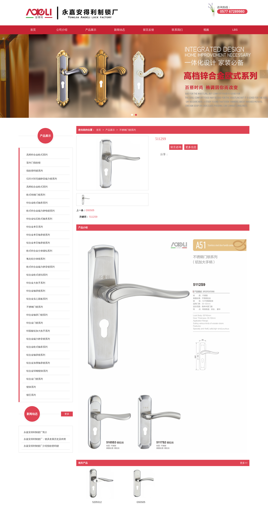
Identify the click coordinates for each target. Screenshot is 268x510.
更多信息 (190, 147)
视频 (206, 29)
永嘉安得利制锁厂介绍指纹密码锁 (41, 446)
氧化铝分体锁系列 (35, 258)
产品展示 (90, 29)
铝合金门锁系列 (34, 379)
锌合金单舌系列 (34, 226)
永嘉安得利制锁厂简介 (35, 432)
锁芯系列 (31, 395)
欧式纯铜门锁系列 (35, 194)
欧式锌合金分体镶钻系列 (39, 250)
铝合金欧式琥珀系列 (37, 274)
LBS (234, 29)
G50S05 (90, 210)
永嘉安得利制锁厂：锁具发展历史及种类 (45, 439)
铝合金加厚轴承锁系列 (38, 363)
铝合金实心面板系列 (37, 298)
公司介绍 (61, 29)
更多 (67, 414)
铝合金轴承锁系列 (35, 355)
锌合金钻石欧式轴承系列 (39, 218)
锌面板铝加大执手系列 (38, 331)
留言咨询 (175, 147)
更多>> (243, 463)
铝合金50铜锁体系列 (37, 371)
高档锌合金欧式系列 (37, 154)
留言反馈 (148, 29)
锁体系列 (31, 387)
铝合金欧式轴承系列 (37, 347)
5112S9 (93, 216)
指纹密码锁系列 (34, 170)
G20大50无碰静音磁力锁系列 (41, 178)
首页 (33, 29)
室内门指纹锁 (33, 162)
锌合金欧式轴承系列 (37, 202)
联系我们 (177, 29)
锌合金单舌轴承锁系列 (38, 234)
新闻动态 (119, 29)
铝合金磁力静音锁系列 (38, 339)
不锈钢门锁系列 (127, 130)
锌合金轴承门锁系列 (37, 315)
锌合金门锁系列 (34, 323)
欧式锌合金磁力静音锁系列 (40, 266)
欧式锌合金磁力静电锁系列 (40, 210)
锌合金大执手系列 (35, 282)
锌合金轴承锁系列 (35, 290)
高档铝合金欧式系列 (37, 186)
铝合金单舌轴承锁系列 (38, 242)
